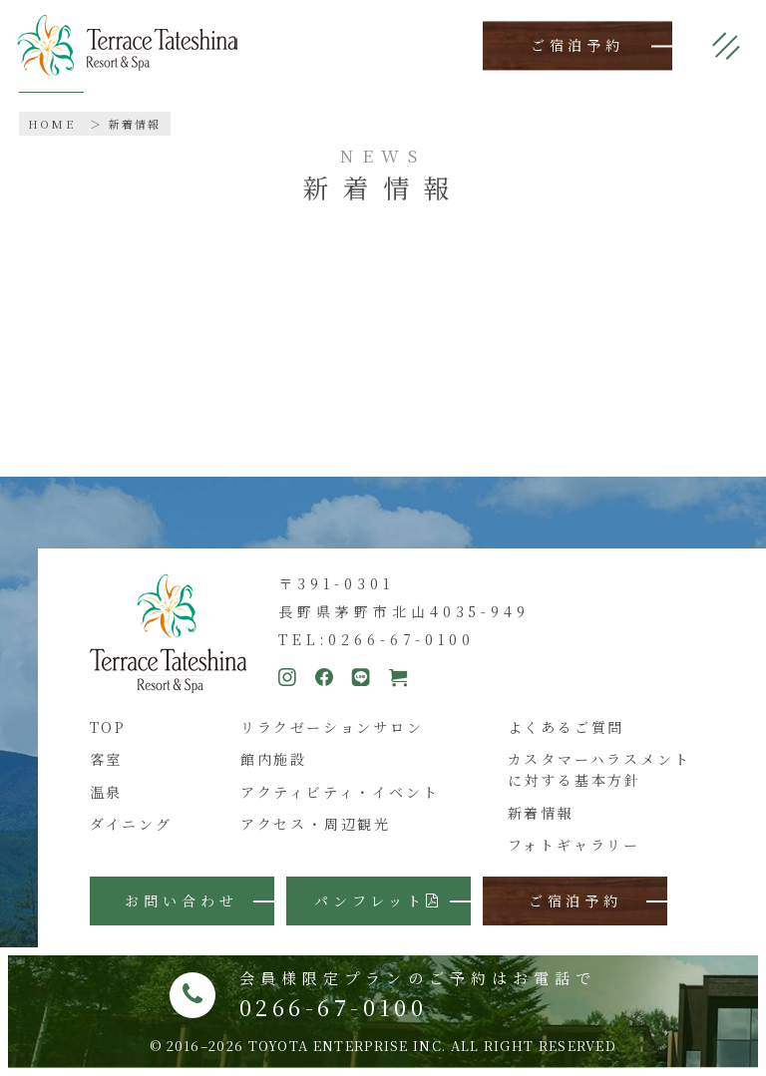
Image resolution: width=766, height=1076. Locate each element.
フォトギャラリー (574, 845)
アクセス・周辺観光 (315, 824)
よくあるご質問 (566, 727)
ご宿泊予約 (578, 46)
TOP (108, 727)
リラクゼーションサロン (332, 727)
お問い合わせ (181, 900)
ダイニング (131, 824)
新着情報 (135, 124)
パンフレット (378, 900)
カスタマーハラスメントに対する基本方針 (599, 769)
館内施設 (273, 759)
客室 (107, 759)
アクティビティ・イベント (340, 792)
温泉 (107, 792)
